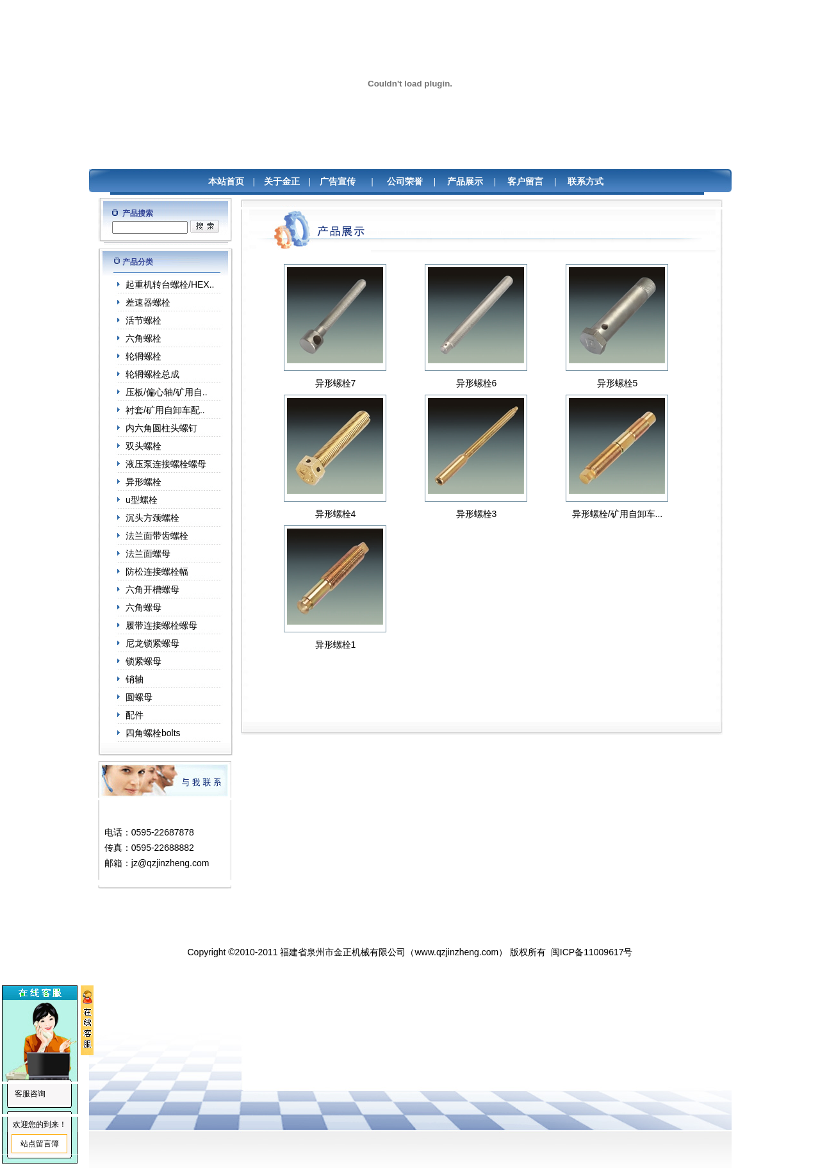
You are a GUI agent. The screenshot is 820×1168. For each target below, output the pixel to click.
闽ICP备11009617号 (592, 952)
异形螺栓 (143, 482)
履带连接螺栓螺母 (161, 625)
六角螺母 (143, 607)
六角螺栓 (143, 338)
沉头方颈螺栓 (152, 518)
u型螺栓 (142, 500)
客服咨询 (30, 1093)
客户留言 (525, 181)
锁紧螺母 (143, 661)
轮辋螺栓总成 (152, 374)
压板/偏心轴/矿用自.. (167, 392)
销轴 (135, 679)
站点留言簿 (39, 1143)
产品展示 (465, 181)
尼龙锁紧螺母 (152, 643)
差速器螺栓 (148, 302)
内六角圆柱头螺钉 (161, 428)
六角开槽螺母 (152, 589)
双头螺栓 (143, 446)
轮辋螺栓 (143, 356)
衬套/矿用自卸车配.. (165, 410)
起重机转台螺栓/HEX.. (170, 284)
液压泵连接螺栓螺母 (166, 464)
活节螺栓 (143, 320)
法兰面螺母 (148, 553)
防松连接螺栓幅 (157, 571)
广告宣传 (338, 181)
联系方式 (585, 181)
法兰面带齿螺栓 (157, 536)
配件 (135, 715)
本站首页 (226, 181)
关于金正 (282, 181)
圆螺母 (139, 697)
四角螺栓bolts (153, 733)
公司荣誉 (405, 181)
